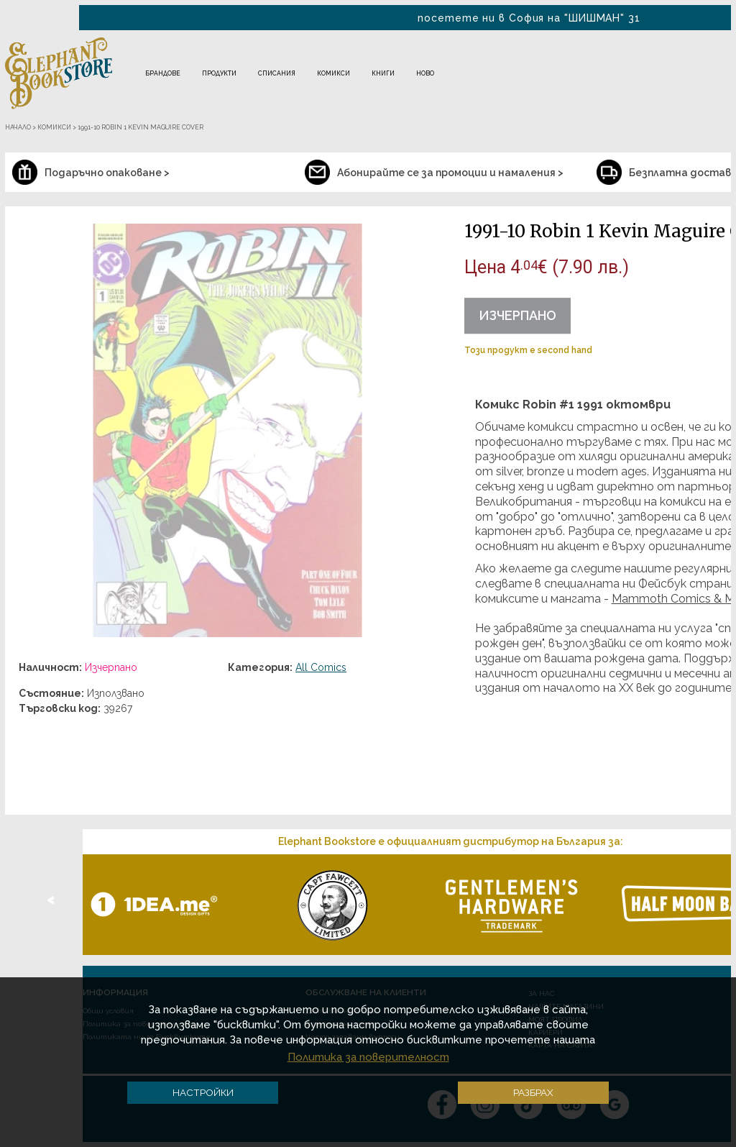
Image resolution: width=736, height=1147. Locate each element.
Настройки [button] (203, 1092)
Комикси (333, 73)
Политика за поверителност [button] (368, 1057)
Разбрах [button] (533, 1092)
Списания (276, 73)
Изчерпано (517, 315)
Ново (425, 73)
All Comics (320, 667)
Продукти (219, 73)
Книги (383, 73)
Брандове (162, 73)
